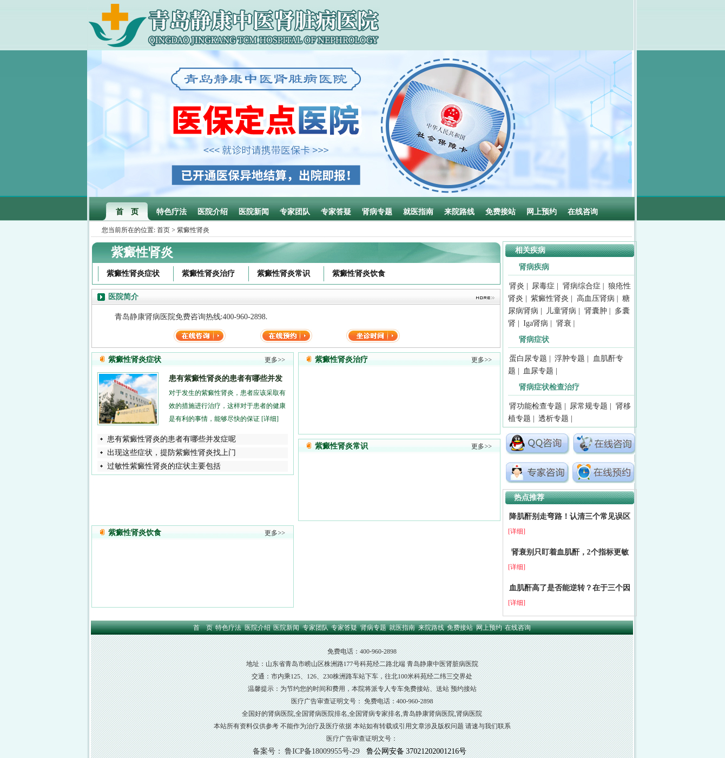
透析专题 (553, 418)
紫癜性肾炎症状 (133, 273)
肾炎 (516, 286)
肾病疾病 (534, 267)
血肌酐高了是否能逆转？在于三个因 (569, 588)
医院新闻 (254, 212)
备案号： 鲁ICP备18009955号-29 (306, 751)
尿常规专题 (589, 406)
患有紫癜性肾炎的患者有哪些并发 (225, 378)
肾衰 (563, 323)
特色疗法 (171, 212)
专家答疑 (336, 212)
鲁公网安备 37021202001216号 (416, 751)
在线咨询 (583, 212)
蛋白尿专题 (528, 358)
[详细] (270, 419)
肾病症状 (534, 339)
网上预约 (541, 212)
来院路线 (459, 212)
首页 (163, 230)
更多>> (275, 360)
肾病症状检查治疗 (549, 387)
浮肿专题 (570, 358)
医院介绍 (212, 212)
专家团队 (295, 212)
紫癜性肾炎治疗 (208, 273)
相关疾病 (530, 250)
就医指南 (418, 212)
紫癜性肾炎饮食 (358, 273)
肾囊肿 (595, 311)
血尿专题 (538, 371)
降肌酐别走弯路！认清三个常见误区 (569, 516)
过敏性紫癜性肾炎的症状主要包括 (164, 466)
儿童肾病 (561, 311)
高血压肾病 (596, 298)
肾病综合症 (582, 286)
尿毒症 (543, 286)
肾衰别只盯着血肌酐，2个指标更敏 (570, 552)
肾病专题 (377, 212)
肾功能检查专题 (535, 406)
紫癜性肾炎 (550, 298)
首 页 (127, 212)
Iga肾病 (535, 323)
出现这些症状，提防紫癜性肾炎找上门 (171, 453)
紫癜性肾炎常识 (283, 273)
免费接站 (500, 212)
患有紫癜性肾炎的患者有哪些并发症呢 (171, 439)
